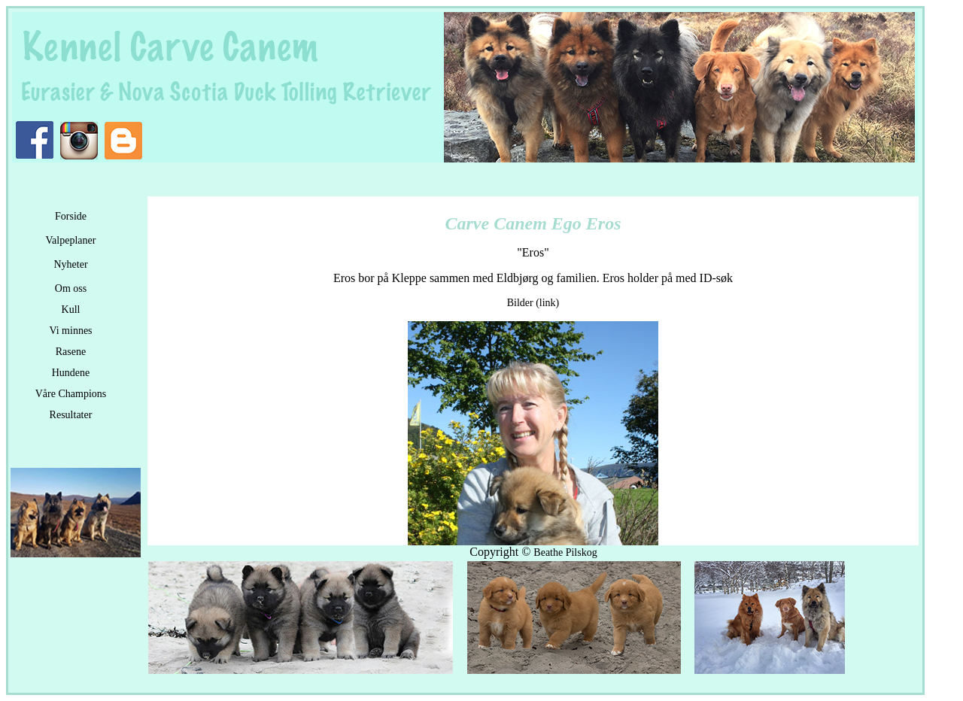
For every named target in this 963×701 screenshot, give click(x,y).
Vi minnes (70, 330)
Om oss (71, 288)
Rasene (71, 351)
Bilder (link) (533, 302)
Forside (71, 216)
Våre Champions (70, 393)
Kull (71, 309)
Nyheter (70, 264)
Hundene (71, 372)
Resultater (71, 414)
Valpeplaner (71, 240)
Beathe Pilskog (565, 552)
